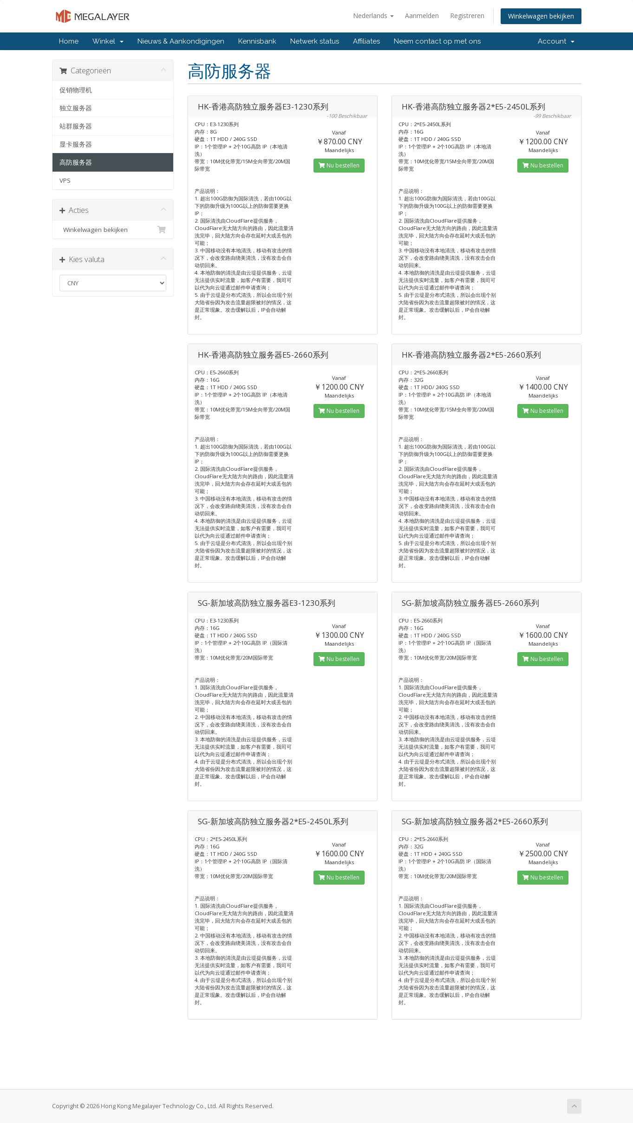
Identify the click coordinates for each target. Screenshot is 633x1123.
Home (68, 41)
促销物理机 (75, 90)
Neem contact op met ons (437, 41)
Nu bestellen (339, 165)
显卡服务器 (75, 144)
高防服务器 (75, 162)
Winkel (108, 41)
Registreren (467, 15)
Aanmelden (422, 15)
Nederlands (373, 15)
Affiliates (366, 41)
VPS (65, 180)
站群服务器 (75, 126)
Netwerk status (314, 41)
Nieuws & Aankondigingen (180, 41)
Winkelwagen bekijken (541, 16)
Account (556, 41)
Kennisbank (257, 41)
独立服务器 (75, 108)
